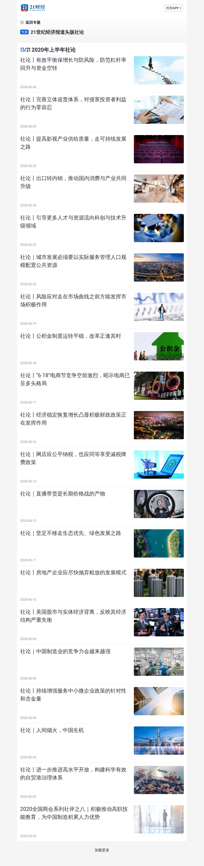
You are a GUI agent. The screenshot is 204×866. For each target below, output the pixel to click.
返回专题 (33, 22)
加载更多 (102, 850)
